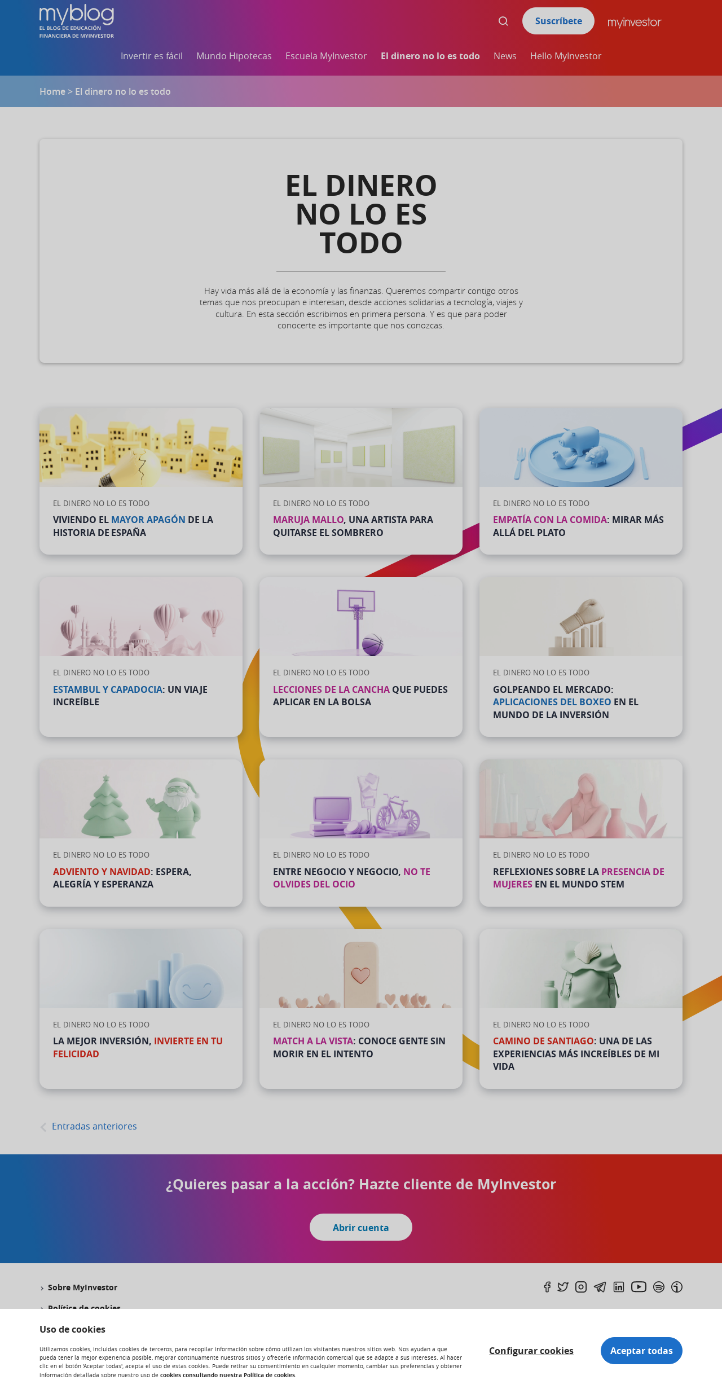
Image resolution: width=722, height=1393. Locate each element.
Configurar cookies (531, 1350)
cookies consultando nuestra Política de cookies (227, 1375)
